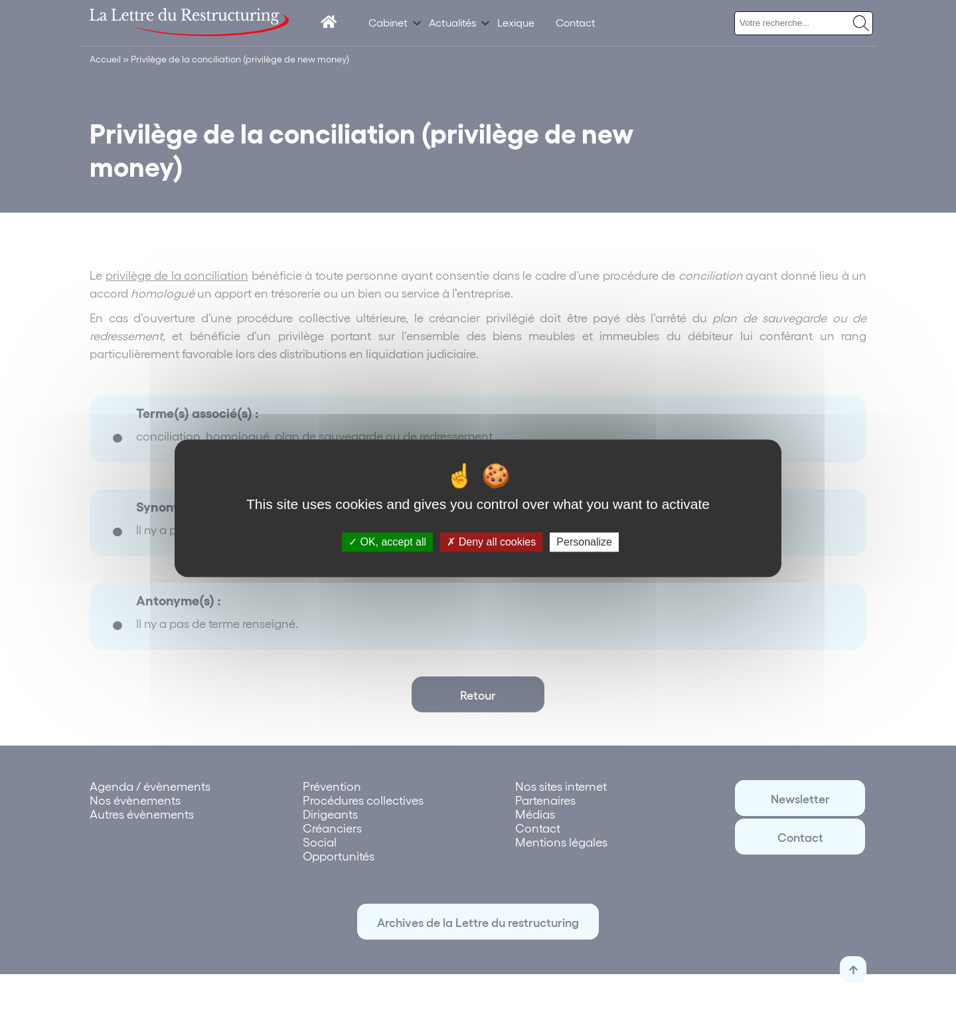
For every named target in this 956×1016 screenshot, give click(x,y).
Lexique (515, 22)
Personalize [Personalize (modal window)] (584, 542)
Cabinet (388, 22)
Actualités (452, 22)
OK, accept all (387, 542)
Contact (576, 22)
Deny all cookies (491, 542)
